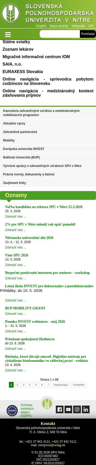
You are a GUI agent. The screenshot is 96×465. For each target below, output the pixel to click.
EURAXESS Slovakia (23, 71)
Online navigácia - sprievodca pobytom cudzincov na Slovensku (48, 81)
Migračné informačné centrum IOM (36, 57)
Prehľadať (88, 34)
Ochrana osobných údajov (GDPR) (20, 410)
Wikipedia (78, 26)
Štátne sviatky (16, 42)
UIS (90, 26)
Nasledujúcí (61, 384)
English (41, 26)
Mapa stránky (59, 26)
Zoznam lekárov (18, 49)
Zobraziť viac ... (15, 216)
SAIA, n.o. (12, 64)
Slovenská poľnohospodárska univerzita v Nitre (48, 14)
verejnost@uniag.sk (51, 445)
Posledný (78, 384)
